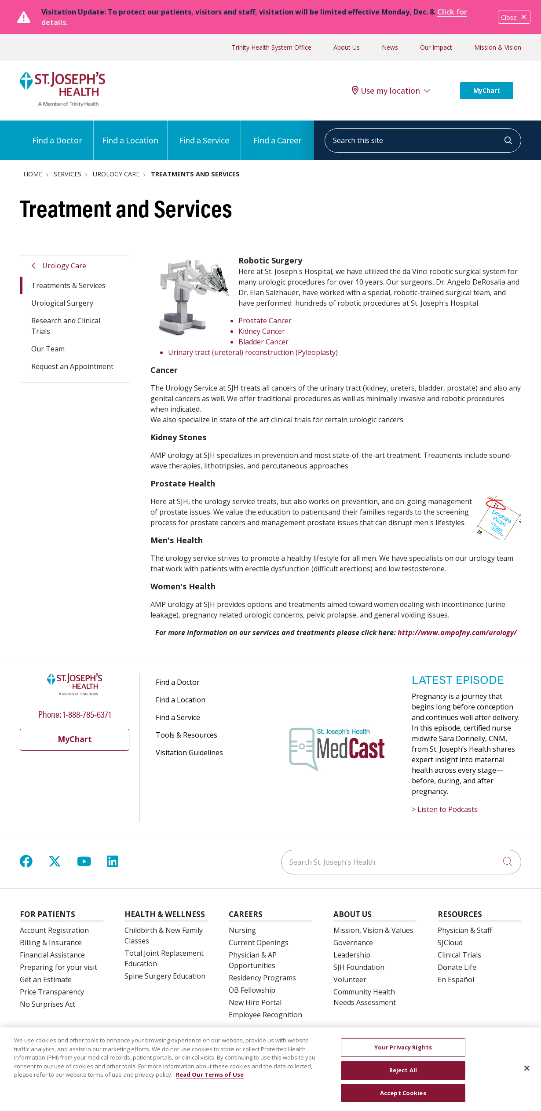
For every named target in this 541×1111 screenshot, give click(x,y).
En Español (456, 979)
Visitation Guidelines (189, 752)
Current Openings (259, 942)
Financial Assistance (52, 955)
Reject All (403, 1075)
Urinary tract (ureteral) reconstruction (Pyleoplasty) (253, 352)
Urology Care (64, 265)
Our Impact (436, 47)
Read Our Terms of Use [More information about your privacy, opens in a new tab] (210, 1080)
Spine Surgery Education (164, 976)
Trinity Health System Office (271, 47)
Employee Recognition (265, 1015)
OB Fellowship (252, 990)
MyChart (486, 90)
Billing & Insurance (51, 942)
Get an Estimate (46, 979)
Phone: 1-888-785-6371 (74, 713)
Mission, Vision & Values (373, 930)
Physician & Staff (465, 930)
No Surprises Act (47, 1004)
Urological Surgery (62, 303)
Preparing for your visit (58, 967)
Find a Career (277, 133)
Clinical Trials (459, 955)
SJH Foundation (358, 967)
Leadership (351, 955)
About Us (346, 47)
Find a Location (130, 133)
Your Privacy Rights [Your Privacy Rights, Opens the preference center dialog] (403, 1052)
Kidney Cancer (261, 331)
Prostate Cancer (265, 320)
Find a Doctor (57, 133)
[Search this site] (423, 140)
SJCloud (450, 942)
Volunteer (349, 979)
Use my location (386, 90)
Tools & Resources (186, 735)
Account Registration (54, 930)
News (390, 47)
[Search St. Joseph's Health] (401, 862)
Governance (353, 942)
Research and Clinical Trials (65, 326)
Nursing (242, 930)
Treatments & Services (68, 285)
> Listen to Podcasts (445, 809)
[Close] (527, 1073)
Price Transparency (52, 992)
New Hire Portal (255, 1002)
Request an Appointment (72, 366)
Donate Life (457, 967)
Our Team (48, 349)
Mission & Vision (497, 47)
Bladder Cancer (263, 342)
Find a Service (204, 133)
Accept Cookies (403, 1098)
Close (514, 17)
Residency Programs (262, 978)
